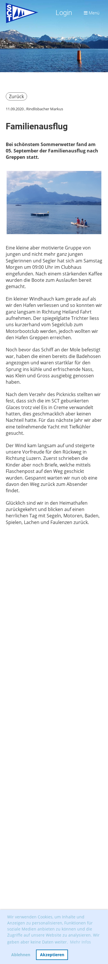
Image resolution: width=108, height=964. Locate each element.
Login (64, 13)
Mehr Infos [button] (80, 942)
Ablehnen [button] (20, 954)
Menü (91, 13)
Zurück (16, 96)
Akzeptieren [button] (52, 954)
